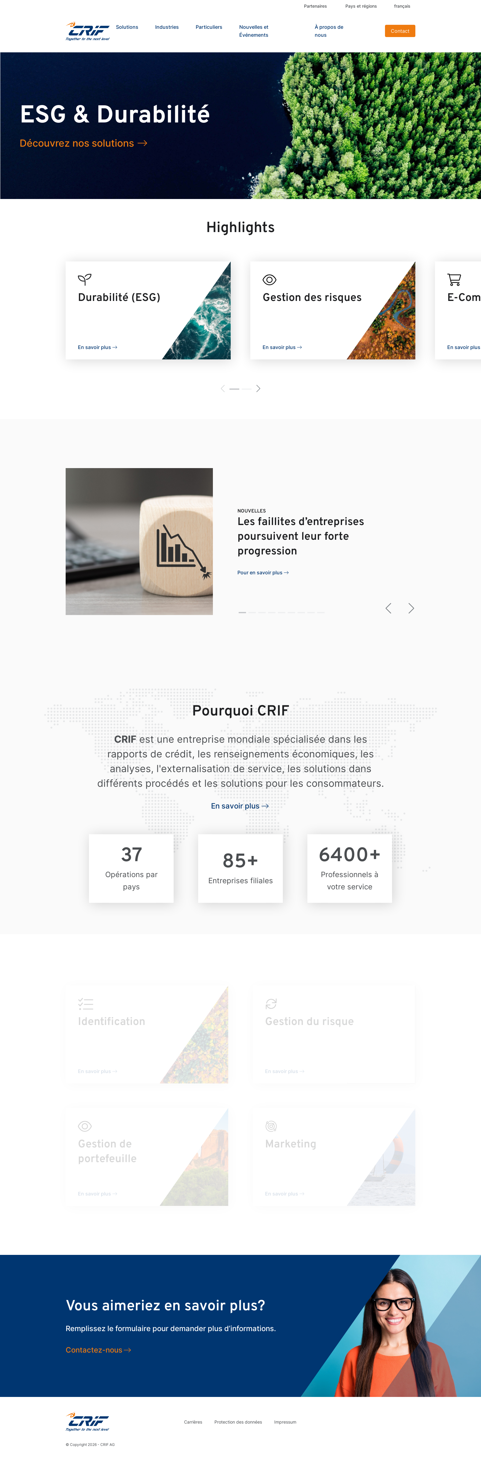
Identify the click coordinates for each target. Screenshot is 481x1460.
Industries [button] (167, 27)
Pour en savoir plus (260, 572)
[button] (234, 389)
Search (373, 31)
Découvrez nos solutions (77, 143)
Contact (400, 31)
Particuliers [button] (209, 27)
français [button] (402, 6)
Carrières (193, 1421)
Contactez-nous (94, 1350)
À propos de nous (329, 31)
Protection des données (238, 1421)
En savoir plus (94, 347)
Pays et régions (361, 6)
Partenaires (315, 6)
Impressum (285, 1421)
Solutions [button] (127, 27)
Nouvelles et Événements (253, 31)
